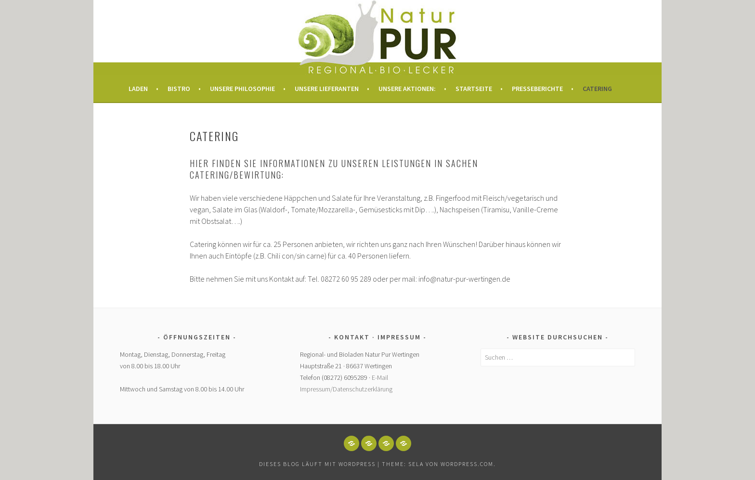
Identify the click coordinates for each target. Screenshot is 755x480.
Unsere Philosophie (242, 88)
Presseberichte (537, 88)
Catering (597, 88)
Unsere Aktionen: (407, 88)
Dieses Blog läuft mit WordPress (317, 463)
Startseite (474, 88)
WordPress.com (467, 463)
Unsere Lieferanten (327, 88)
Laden (138, 88)
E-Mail (380, 377)
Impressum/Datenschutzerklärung (346, 389)
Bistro (179, 88)
